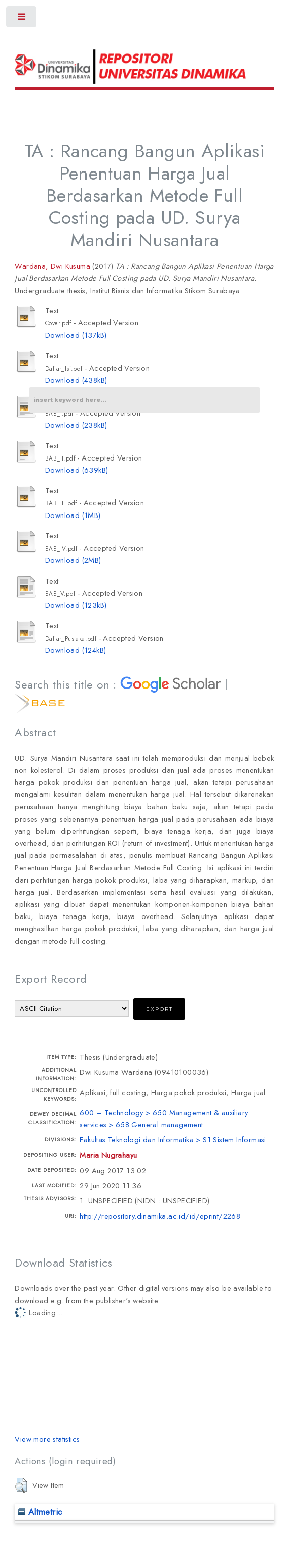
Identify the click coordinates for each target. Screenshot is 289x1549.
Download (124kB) (75, 650)
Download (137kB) (75, 335)
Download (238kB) (76, 425)
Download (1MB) (73, 515)
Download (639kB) (76, 470)
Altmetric (40, 1512)
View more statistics (47, 1438)
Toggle (22, 19)
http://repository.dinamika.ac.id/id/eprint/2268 (160, 1216)
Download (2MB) (73, 560)
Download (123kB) (75, 605)
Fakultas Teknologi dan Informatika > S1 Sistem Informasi (173, 1139)
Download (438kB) (76, 380)
